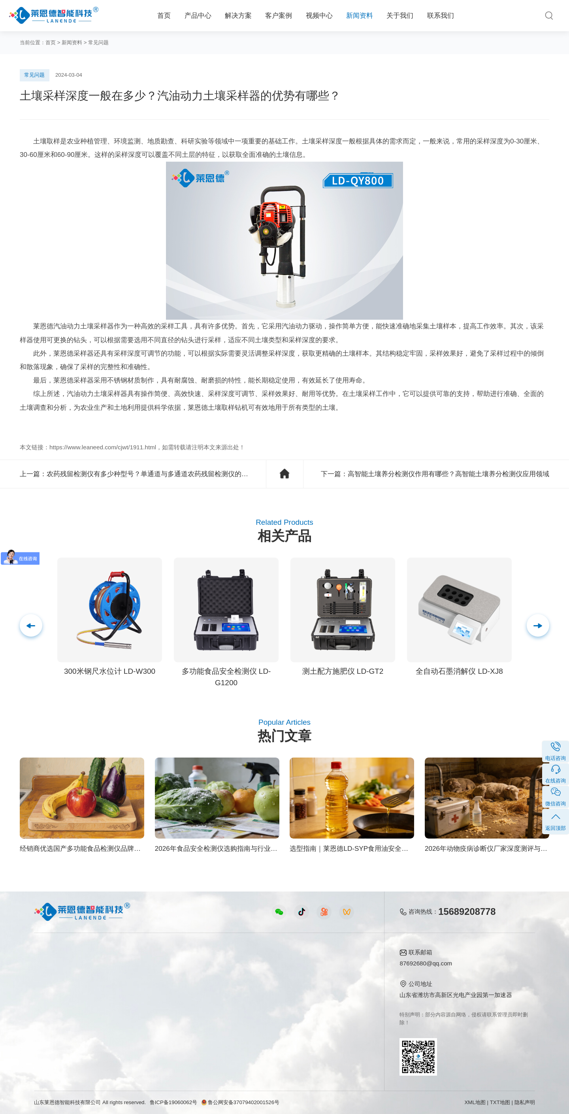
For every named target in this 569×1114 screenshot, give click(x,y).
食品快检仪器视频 (203, 978)
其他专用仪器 (52, 1029)
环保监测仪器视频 (203, 1029)
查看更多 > (48, 1042)
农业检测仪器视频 (203, 966)
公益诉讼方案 (121, 1042)
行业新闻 (273, 978)
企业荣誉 (334, 991)
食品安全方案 (121, 978)
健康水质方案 (121, 991)
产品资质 (334, 978)
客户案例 (278, 15)
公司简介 (334, 966)
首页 (164, 15)
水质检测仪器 (52, 991)
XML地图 (474, 1102)
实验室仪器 (49, 1017)
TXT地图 (500, 1102)
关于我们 (399, 15)
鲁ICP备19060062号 (173, 1102)
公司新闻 (273, 966)
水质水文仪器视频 (203, 991)
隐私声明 (524, 1102)
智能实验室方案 (124, 1017)
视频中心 (319, 15)
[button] (538, 625)
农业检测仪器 (52, 978)
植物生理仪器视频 (203, 1004)
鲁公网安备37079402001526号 (240, 1102)
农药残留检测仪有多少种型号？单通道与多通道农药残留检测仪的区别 (151, 474)
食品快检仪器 (52, 966)
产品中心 (198, 15)
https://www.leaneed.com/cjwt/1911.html (102, 447)
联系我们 (440, 15)
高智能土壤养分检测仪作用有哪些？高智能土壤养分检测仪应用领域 (448, 474)
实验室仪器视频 (200, 1017)
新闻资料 (359, 15)
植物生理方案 (121, 1004)
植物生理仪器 (52, 1004)
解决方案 (238, 15)
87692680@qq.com (425, 963)
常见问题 (98, 42)
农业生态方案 (121, 966)
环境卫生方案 (121, 1029)
